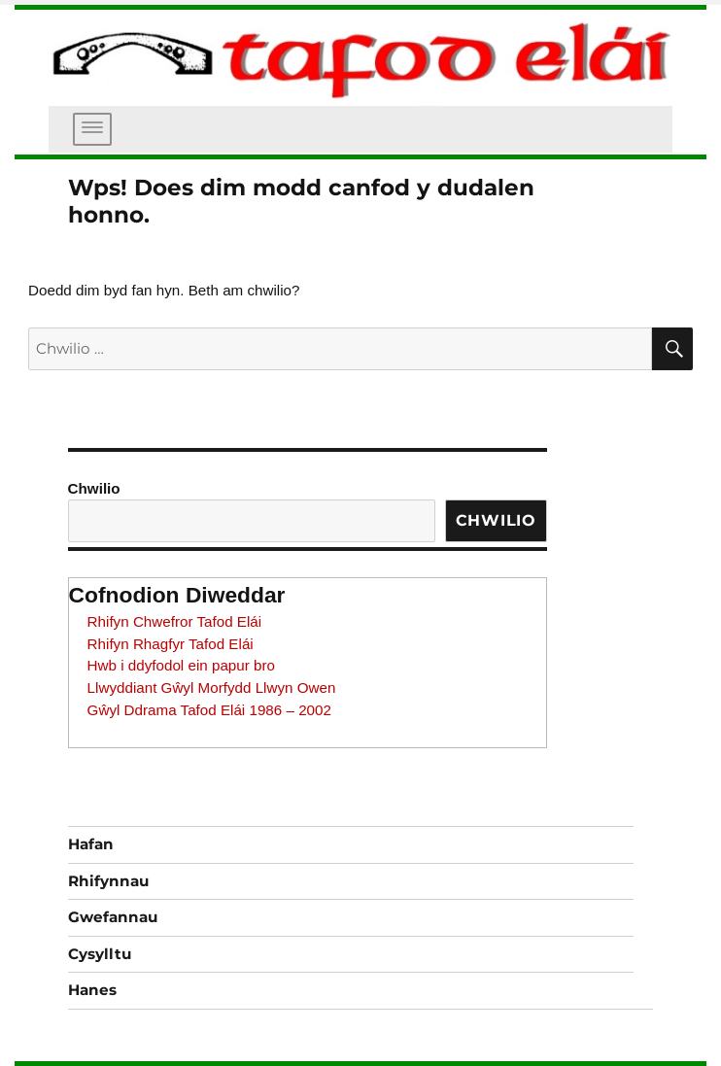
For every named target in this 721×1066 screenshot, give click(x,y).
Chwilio (94, 488)
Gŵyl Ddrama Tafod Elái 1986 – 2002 (209, 710)
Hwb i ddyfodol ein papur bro (181, 665)
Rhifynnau (108, 881)
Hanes (92, 989)
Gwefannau (112, 917)
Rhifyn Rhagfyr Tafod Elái (170, 644)
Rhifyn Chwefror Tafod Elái (174, 621)
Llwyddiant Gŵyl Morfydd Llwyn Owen (211, 687)
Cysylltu (99, 954)
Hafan (91, 844)
